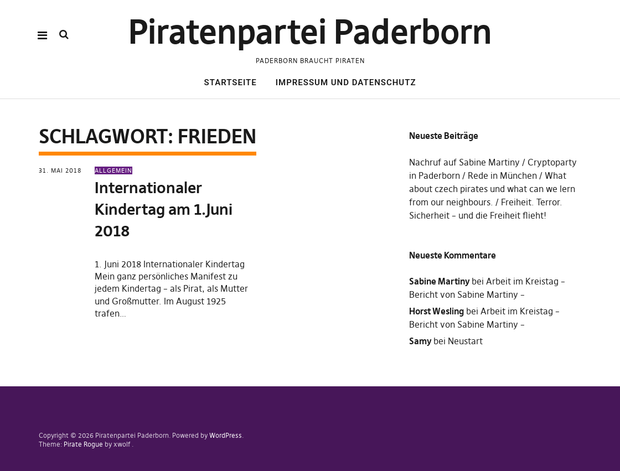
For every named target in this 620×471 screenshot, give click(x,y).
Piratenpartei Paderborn (310, 32)
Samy (420, 340)
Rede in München (502, 175)
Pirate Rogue (83, 444)
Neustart (465, 340)
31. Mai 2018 (60, 170)
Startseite (230, 82)
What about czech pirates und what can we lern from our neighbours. (492, 189)
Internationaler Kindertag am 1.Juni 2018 (163, 209)
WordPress (225, 435)
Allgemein (113, 170)
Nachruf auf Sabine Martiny (464, 162)
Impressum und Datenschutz (346, 82)
